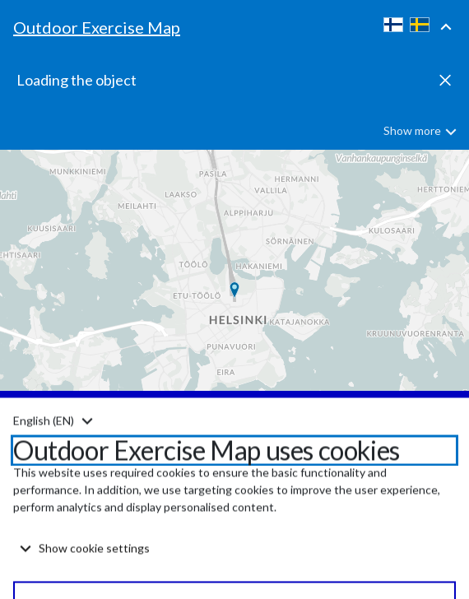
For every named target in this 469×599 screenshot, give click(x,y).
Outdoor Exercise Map (96, 27)
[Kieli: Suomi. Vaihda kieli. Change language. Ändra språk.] (53, 455)
